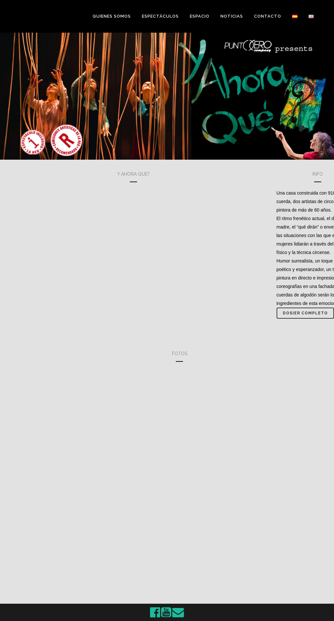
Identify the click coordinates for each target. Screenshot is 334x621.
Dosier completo (305, 313)
